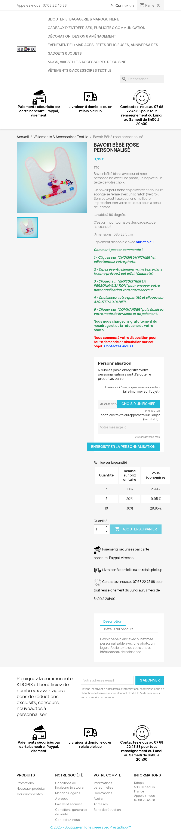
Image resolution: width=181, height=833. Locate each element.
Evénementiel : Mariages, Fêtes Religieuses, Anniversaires (103, 44)
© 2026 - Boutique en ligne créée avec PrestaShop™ (90, 827)
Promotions (25, 783)
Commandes (103, 793)
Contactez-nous (67, 820)
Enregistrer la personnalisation (123, 446)
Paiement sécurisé (69, 804)
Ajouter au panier (136, 529)
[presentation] (116, 711)
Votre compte (107, 775)
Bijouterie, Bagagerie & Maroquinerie (83, 19)
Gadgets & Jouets (65, 53)
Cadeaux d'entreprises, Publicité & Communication (96, 27)
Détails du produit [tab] (118, 629)
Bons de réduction (107, 810)
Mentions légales (67, 793)
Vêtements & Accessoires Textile (79, 70)
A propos (61, 799)
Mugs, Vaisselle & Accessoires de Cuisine (87, 62)
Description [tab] (112, 621)
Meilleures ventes (30, 794)
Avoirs (98, 799)
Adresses (101, 804)
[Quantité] (99, 529)
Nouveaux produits (31, 788)
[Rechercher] (142, 79)
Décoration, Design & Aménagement (82, 36)
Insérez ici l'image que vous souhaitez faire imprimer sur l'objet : (132, 389)
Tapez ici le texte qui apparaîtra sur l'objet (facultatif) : (129, 417)
